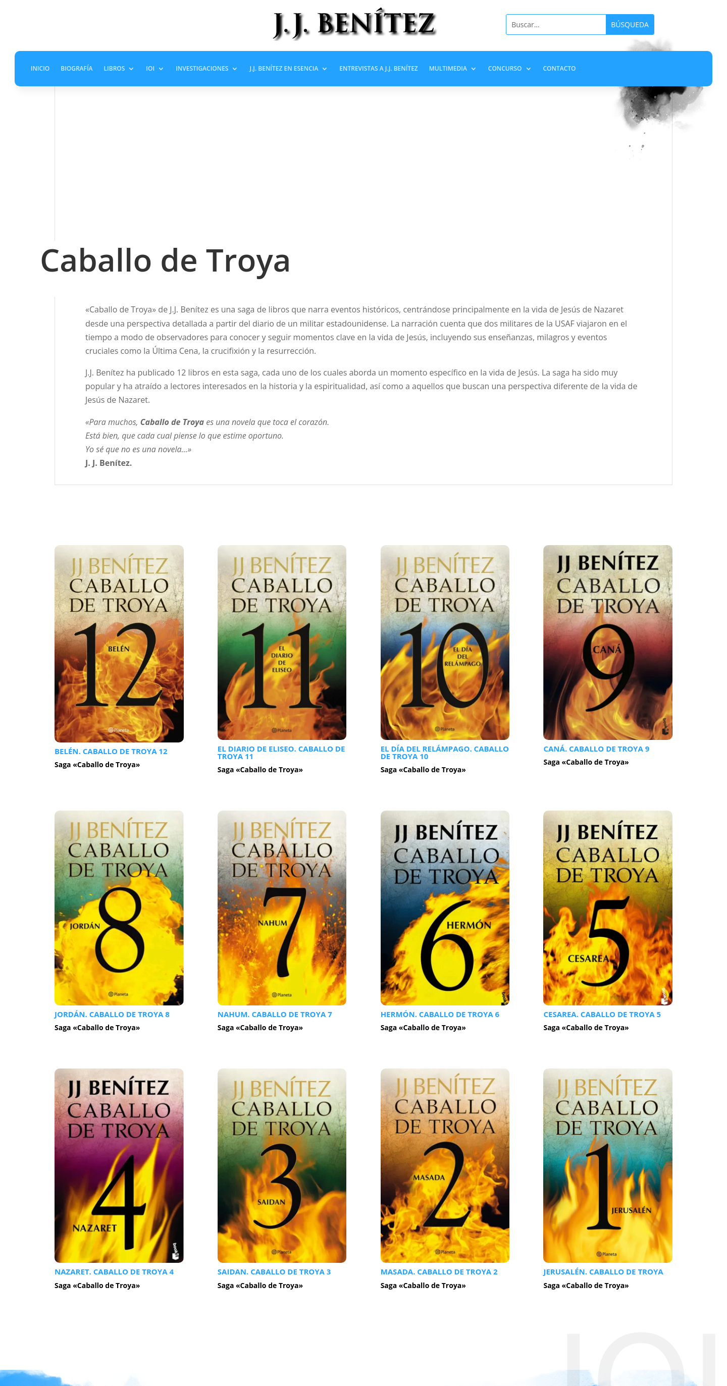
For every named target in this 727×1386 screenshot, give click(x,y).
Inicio (40, 69)
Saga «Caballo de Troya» (97, 764)
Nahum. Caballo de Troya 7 (275, 1014)
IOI (150, 69)
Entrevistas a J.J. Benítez (378, 69)
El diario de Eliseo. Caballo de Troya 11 (281, 752)
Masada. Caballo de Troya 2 (439, 1271)
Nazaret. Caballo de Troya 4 (114, 1271)
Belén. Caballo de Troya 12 (111, 751)
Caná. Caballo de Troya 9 (596, 748)
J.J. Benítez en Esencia (283, 69)
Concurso (505, 69)
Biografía (76, 69)
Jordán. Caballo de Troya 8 (112, 1014)
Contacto (559, 69)
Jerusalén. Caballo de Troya (603, 1271)
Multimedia (448, 69)
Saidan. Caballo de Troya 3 (274, 1271)
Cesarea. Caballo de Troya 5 (602, 1014)
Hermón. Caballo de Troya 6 (440, 1014)
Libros (114, 69)
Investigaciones (202, 69)
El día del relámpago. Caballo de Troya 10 (445, 752)
